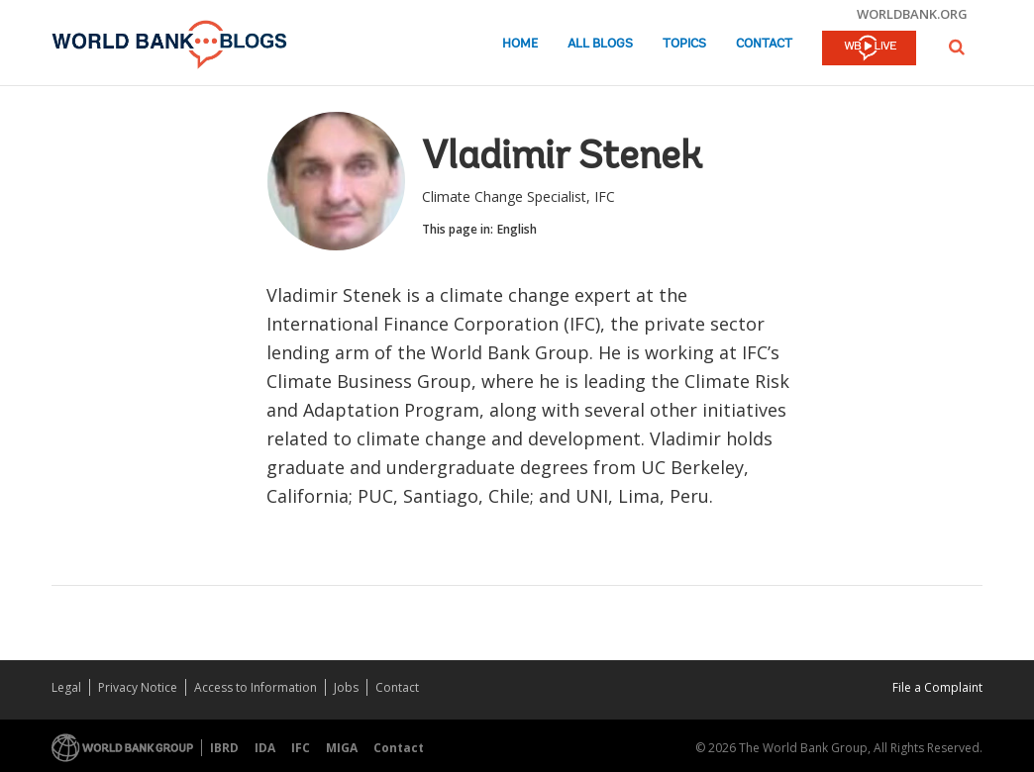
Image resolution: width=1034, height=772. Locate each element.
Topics (684, 44)
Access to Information (255, 687)
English (517, 229)
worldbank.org (912, 14)
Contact (764, 44)
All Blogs (600, 44)
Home (520, 44)
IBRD (224, 747)
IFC (300, 747)
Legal (66, 687)
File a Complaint (937, 687)
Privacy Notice (137, 687)
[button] (957, 47)
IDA (265, 747)
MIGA (342, 747)
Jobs (346, 687)
